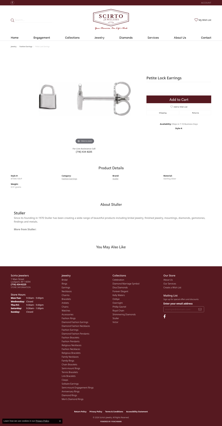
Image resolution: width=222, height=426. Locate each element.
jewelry (13, 46)
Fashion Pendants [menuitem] (71, 341)
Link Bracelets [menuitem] (69, 376)
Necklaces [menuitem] (67, 291)
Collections (72, 37)
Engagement (41, 37)
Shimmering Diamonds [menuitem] (124, 314)
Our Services (169, 283)
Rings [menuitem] (64, 283)
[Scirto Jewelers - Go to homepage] (111, 19)
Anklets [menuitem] (65, 302)
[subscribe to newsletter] (200, 309)
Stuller (116, 178)
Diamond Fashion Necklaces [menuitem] (76, 326)
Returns (195, 112)
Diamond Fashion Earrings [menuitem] (75, 322)
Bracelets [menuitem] (66, 299)
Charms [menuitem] (66, 295)
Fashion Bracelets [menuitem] (70, 337)
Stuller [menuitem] (116, 318)
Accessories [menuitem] (67, 314)
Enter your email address (178, 303)
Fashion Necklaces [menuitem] (71, 349)
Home (14, 37)
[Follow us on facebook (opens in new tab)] (12, 3)
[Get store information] (21, 287)
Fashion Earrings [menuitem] (70, 329)
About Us (180, 37)
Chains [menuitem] (65, 306)
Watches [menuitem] (66, 310)
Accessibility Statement (137, 411)
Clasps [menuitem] (65, 379)
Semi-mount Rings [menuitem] (71, 368)
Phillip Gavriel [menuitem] (119, 306)
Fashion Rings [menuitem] (69, 318)
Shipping (162, 112)
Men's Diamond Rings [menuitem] (72, 399)
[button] (206, 2)
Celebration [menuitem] (118, 279)
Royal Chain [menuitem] (118, 310)
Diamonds (126, 37)
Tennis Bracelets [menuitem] (70, 372)
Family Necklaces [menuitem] (70, 356)
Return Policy (80, 411)
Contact (206, 37)
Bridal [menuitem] (65, 279)
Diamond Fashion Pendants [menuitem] (75, 333)
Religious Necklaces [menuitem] (71, 345)
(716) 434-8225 (84, 151)
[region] (85, 98)
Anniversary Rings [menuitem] (71, 391)
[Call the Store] (18, 284)
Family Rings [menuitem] (68, 360)
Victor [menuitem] (115, 322)
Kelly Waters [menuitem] (119, 295)
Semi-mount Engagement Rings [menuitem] (78, 387)
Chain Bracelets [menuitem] (69, 364)
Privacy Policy (96, 411)
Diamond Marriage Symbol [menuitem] (126, 283)
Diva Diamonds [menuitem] (120, 287)
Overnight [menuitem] (118, 302)
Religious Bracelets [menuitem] (71, 352)
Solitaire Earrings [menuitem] (70, 383)
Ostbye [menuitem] (116, 299)
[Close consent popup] (60, 421)
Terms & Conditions (114, 411)
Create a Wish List (172, 287)
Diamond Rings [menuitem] (69, 395)
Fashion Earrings (26, 46)
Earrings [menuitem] (66, 287)
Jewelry (99, 37)
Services (153, 37)
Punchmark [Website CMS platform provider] (116, 421)
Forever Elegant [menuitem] (120, 291)
